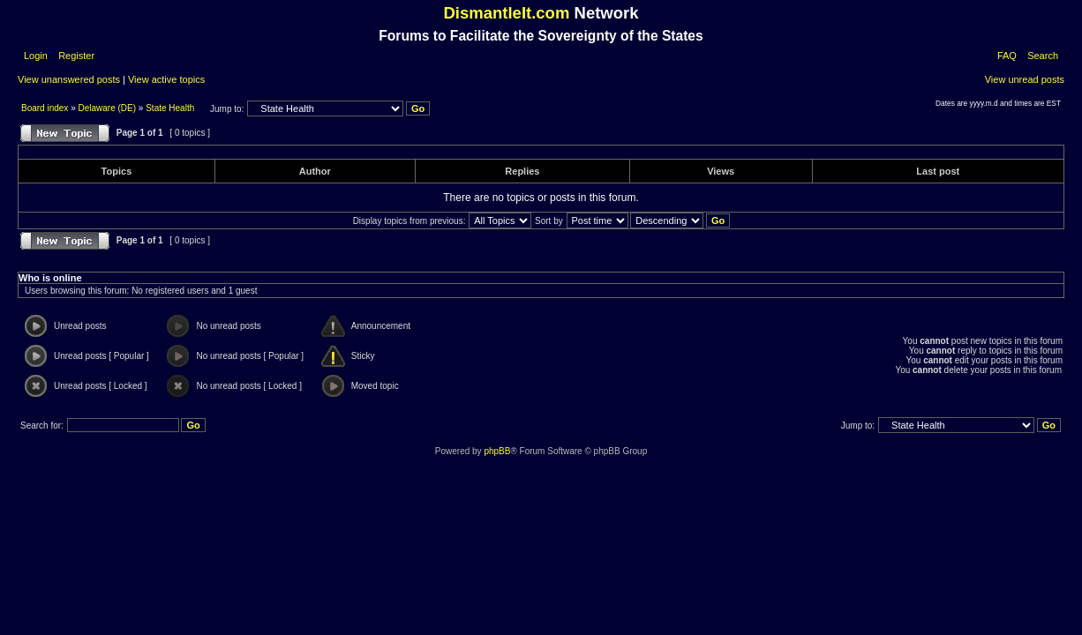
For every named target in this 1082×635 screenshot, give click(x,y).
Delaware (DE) (108, 108)
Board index (46, 108)
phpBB (497, 451)
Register (75, 55)
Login (36, 55)
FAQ (1007, 55)
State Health (170, 108)
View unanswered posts (69, 79)
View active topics (166, 79)
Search (1042, 55)
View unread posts (1024, 79)
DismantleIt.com (506, 13)
